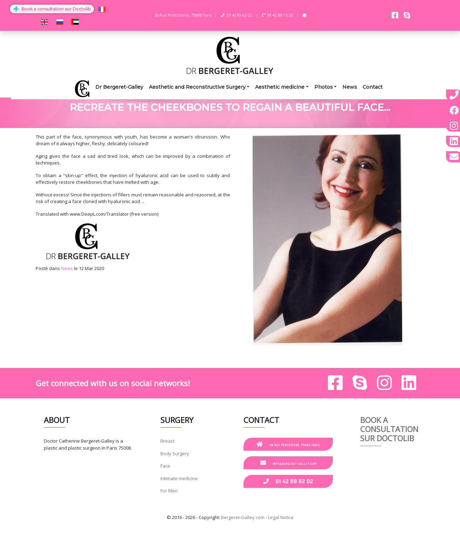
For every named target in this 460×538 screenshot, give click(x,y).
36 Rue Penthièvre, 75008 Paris (288, 444)
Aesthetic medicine (279, 87)
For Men (169, 490)
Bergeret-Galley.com (243, 517)
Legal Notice (281, 517)
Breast (167, 441)
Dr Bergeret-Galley (119, 87)
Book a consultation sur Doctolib (51, 9)
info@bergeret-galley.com (288, 462)
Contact (373, 87)
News (349, 87)
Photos (323, 87)
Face (165, 466)
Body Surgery (174, 453)
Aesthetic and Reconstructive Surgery (197, 87)
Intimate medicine (179, 478)
